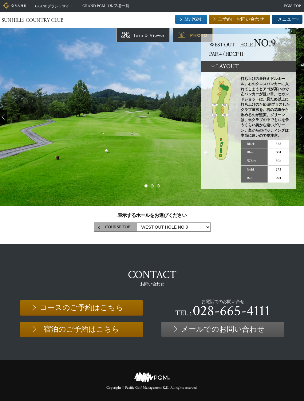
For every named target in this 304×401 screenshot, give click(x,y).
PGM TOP (292, 6)
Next (300, 117)
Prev (3, 117)
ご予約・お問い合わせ (241, 19)
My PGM (192, 19)
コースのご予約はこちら (81, 308)
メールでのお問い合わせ (223, 329)
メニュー (287, 19)
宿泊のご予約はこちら (81, 329)
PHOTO (198, 35)
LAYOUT (227, 66)
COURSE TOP (117, 227)
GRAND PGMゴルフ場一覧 (109, 6)
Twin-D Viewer (149, 35)
